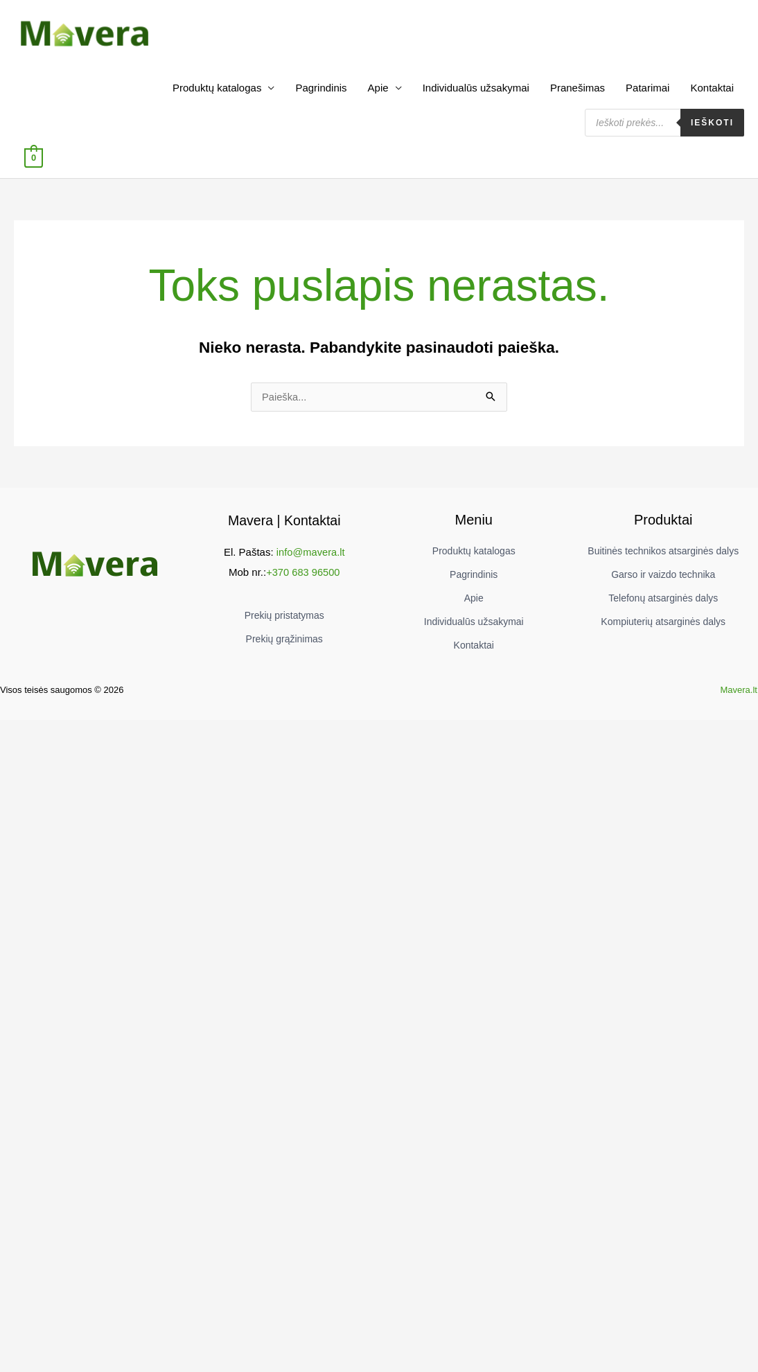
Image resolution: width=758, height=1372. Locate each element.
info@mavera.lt (311, 558)
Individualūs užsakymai (476, 94)
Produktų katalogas (217, 94)
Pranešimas (577, 94)
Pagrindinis (320, 94)
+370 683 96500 (303, 577)
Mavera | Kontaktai (284, 526)
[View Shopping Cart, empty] (33, 163)
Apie (378, 94)
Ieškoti (712, 129)
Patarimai (647, 94)
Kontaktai (712, 94)
